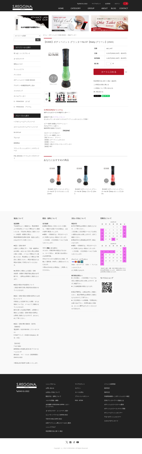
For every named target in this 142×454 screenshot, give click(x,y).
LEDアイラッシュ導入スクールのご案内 (58, 423)
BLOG (113, 8)
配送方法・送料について (53, 396)
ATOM (81, 400)
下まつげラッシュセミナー (112, 417)
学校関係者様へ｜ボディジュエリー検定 (116, 396)
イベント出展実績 (109, 384)
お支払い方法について (53, 392)
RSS (76, 400)
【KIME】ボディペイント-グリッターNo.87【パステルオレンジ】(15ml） (58, 191)
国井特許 (107, 388)
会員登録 (107, 3)
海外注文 (107, 392)
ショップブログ (51, 427)
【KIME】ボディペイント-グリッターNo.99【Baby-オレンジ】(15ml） (112, 191)
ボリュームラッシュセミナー (113, 412)
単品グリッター (72, 35)
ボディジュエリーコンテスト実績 (114, 408)
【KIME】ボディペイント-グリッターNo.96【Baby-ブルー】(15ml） (85, 191)
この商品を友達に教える (101, 84)
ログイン (117, 3)
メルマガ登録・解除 (52, 400)
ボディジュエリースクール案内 (114, 404)
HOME (61, 8)
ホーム (45, 35)
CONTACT (123, 8)
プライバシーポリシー (82, 396)
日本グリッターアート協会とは (114, 400)
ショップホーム (51, 384)
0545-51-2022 (82, 3)
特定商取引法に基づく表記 (54, 431)
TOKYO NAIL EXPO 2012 (54, 419)
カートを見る (79, 392)
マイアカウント (96, 3)
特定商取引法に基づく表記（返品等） (105, 81)
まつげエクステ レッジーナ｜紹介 (57, 410)
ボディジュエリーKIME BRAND (57, 35)
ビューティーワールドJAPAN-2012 (57, 415)
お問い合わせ (50, 388)
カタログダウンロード (111, 421)
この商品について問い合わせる (103, 88)
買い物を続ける (98, 92)
